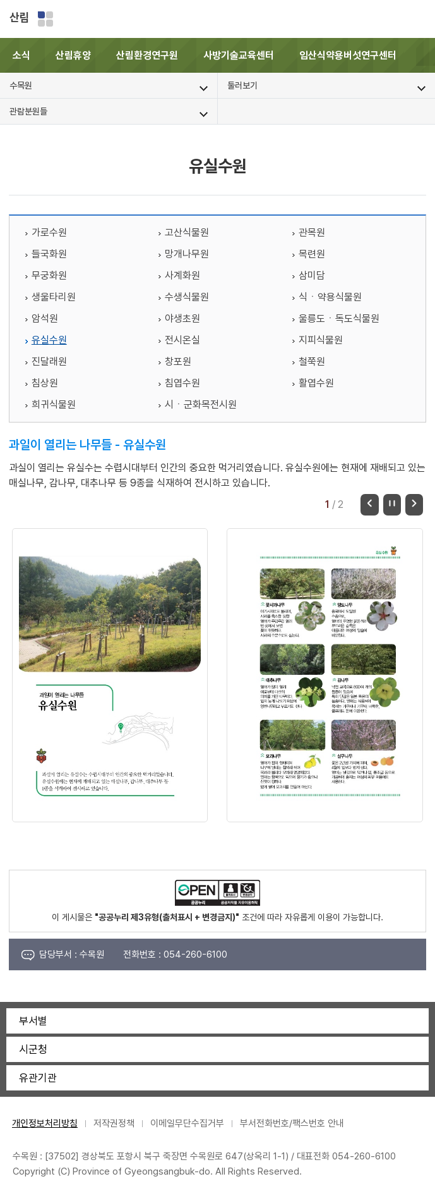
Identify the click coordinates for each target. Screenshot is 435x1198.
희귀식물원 (54, 404)
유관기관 (38, 1077)
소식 (21, 55)
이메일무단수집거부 (187, 1123)
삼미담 (312, 275)
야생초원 (182, 318)
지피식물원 (321, 340)
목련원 (312, 254)
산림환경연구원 (147, 55)
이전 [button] (369, 505)
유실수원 (49, 340)
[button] (425, 55)
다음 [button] (414, 505)
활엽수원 (316, 383)
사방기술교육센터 (238, 55)
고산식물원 (187, 232)
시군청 (33, 1049)
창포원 (178, 361)
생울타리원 (54, 297)
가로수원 (49, 232)
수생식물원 (187, 297)
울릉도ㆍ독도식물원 (339, 318)
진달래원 (49, 361)
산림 (19, 17)
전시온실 (182, 340)
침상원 (45, 383)
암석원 (45, 318)
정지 (392, 505)
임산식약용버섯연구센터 (347, 55)
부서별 (33, 1021)
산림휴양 (73, 55)
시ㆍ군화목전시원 (201, 404)
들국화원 (49, 254)
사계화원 (182, 275)
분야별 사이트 (45, 19)
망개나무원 (187, 254)
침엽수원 (182, 383)
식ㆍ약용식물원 (330, 297)
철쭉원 (312, 361)
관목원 (312, 232)
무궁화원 (49, 275)
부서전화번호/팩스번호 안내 (292, 1123)
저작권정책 (113, 1123)
